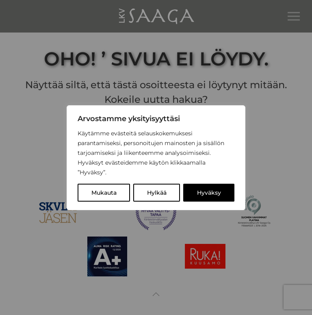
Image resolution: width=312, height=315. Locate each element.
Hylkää (157, 192)
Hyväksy (209, 192)
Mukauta (104, 192)
